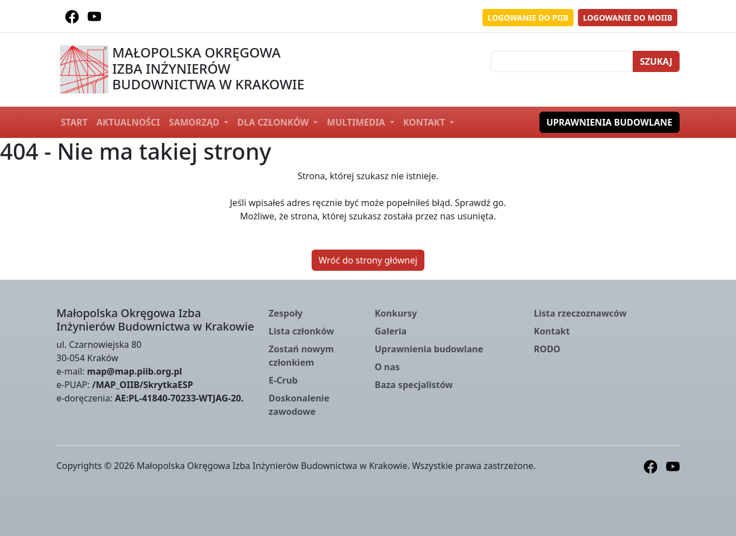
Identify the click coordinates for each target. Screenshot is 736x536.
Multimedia (357, 122)
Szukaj (656, 61)
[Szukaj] (562, 61)
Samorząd (195, 122)
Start (74, 122)
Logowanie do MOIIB (627, 17)
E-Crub (283, 380)
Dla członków (274, 122)
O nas (387, 367)
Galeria (391, 331)
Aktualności (128, 122)
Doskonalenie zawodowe (299, 405)
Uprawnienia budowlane (610, 122)
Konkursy (396, 313)
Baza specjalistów (414, 385)
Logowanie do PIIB (528, 17)
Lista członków (301, 331)
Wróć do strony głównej (368, 260)
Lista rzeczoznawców (580, 313)
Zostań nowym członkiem (301, 355)
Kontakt (425, 122)
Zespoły (286, 313)
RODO (547, 349)
